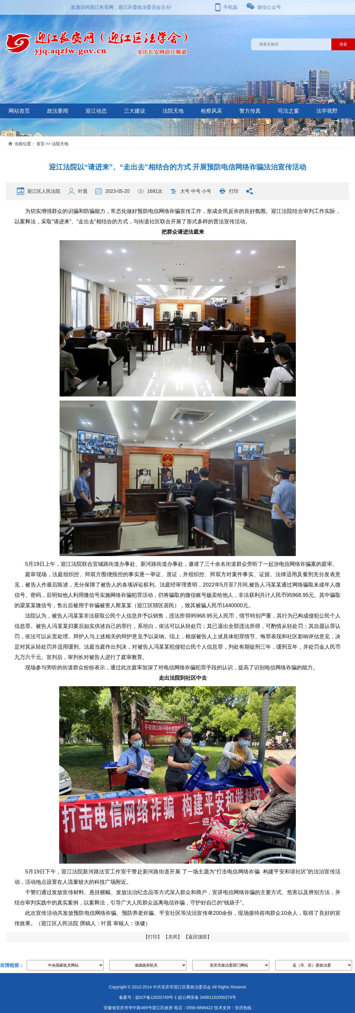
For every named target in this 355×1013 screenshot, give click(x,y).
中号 (196, 191)
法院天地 (173, 111)
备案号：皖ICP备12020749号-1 (148, 997)
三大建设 (134, 111)
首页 (40, 143)
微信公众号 (269, 7)
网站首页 (19, 111)
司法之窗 (288, 111)
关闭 (173, 936)
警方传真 (250, 111)
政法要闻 (57, 111)
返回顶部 (197, 936)
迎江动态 (96, 111)
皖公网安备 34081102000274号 (207, 997)
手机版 (230, 7)
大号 (185, 191)
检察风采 (211, 111)
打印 (233, 191)
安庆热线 (243, 1007)
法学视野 (327, 111)
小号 (206, 191)
